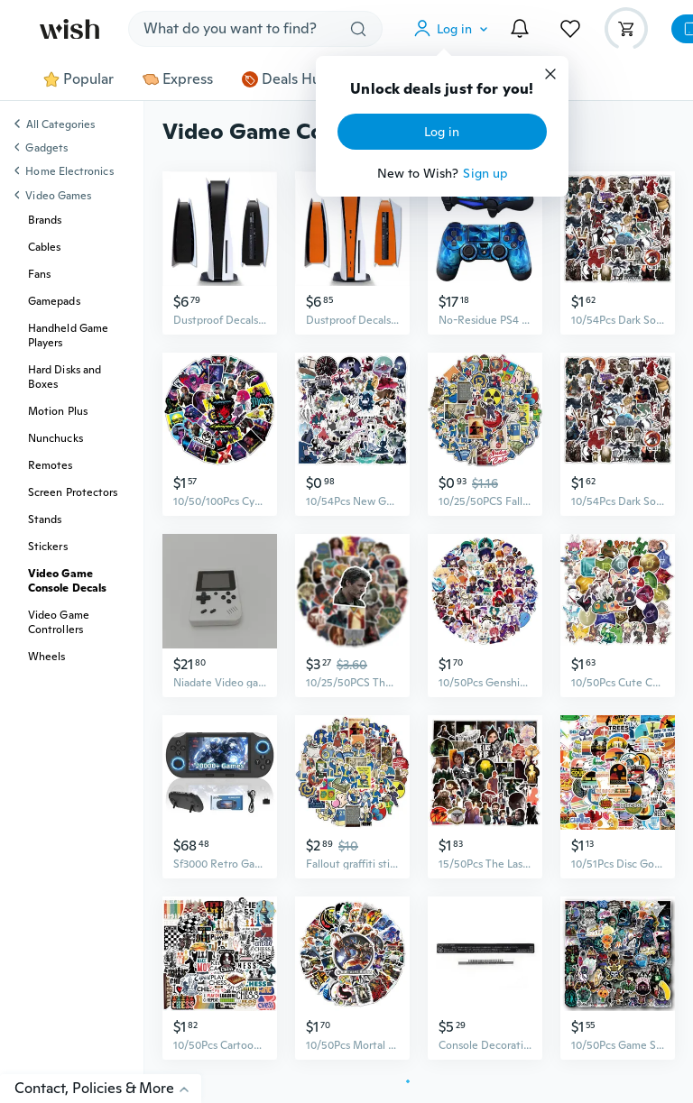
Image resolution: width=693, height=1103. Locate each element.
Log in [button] (441, 132)
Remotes (50, 465)
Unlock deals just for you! (441, 89)
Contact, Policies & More (107, 1088)
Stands (44, 519)
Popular (78, 79)
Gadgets (46, 148)
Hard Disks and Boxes (64, 377)
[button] (455, 29)
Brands (44, 220)
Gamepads (54, 301)
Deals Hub (285, 79)
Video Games (58, 195)
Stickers (48, 546)
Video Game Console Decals (67, 580)
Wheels (46, 656)
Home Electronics (69, 171)
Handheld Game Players (68, 335)
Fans (39, 274)
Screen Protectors (72, 492)
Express (178, 79)
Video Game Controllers (58, 622)
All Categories (60, 125)
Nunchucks (55, 438)
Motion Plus (58, 411)
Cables (44, 247)
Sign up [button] (485, 173)
